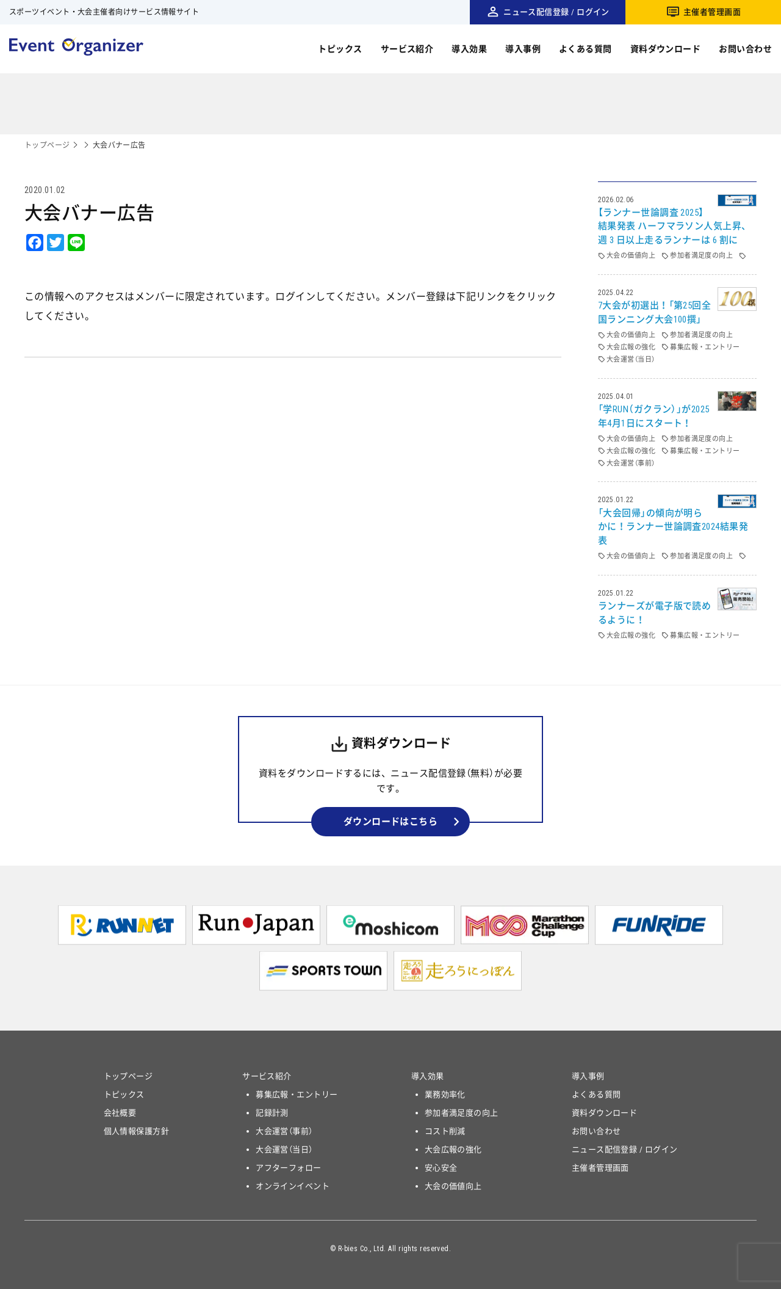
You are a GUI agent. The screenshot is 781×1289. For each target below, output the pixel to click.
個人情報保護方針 (137, 1131)
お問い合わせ (745, 49)
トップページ (47, 145)
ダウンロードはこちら (391, 821)
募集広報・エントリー (297, 1094)
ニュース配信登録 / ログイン (556, 11)
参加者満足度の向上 (461, 1112)
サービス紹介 (407, 49)
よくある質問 (585, 49)
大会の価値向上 (453, 1186)
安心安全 (441, 1167)
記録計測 (272, 1112)
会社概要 (120, 1112)
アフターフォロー (289, 1167)
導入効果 (469, 49)
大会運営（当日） (284, 1149)
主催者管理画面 (712, 11)
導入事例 (523, 49)
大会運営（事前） (284, 1131)
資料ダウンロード (665, 49)
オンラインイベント (292, 1186)
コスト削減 (445, 1131)
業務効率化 (445, 1094)
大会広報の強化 (453, 1149)
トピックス (340, 49)
